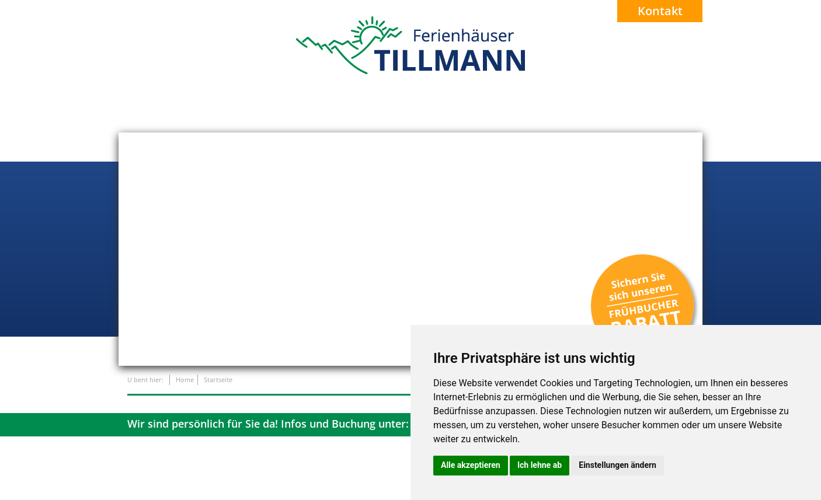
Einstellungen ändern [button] (617, 465)
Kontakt (660, 11)
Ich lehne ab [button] (539, 465)
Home (185, 379)
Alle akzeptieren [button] (470, 465)
